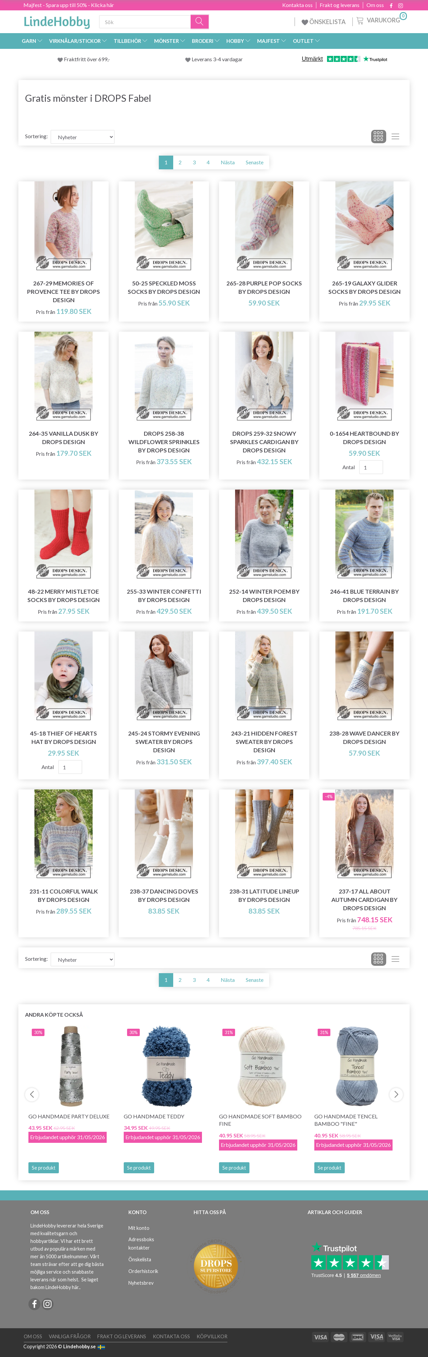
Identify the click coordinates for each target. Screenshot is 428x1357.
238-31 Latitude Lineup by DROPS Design (264, 895)
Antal (349, 467)
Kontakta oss (297, 5)
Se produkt (44, 1168)
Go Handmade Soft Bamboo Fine (260, 1120)
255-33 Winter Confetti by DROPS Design (164, 595)
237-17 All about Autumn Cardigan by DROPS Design (364, 900)
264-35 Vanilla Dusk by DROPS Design (63, 437)
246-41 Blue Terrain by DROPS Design (364, 595)
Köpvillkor (212, 1336)
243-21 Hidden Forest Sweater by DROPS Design (264, 742)
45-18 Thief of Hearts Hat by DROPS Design (63, 737)
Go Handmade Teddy (154, 1116)
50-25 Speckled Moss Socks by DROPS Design (164, 287)
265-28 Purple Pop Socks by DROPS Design (264, 287)
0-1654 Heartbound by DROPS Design (364, 437)
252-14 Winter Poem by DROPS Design (264, 595)
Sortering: (36, 136)
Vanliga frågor (70, 1336)
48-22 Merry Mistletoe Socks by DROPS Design (63, 595)
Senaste (254, 162)
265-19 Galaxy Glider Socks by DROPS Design (364, 287)
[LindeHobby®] (57, 20)
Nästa (228, 162)
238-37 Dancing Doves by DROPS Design (164, 895)
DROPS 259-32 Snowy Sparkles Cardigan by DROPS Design (264, 442)
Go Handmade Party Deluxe (68, 1116)
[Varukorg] (381, 20)
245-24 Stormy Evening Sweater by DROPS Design (164, 742)
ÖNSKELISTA (324, 21)
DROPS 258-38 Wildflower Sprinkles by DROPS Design (164, 442)
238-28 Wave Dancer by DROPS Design (364, 737)
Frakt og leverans (339, 5)
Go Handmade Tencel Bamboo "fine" (346, 1120)
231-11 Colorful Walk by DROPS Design (63, 895)
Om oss (375, 5)
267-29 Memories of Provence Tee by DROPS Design (63, 292)
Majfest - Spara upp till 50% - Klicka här (68, 5)
